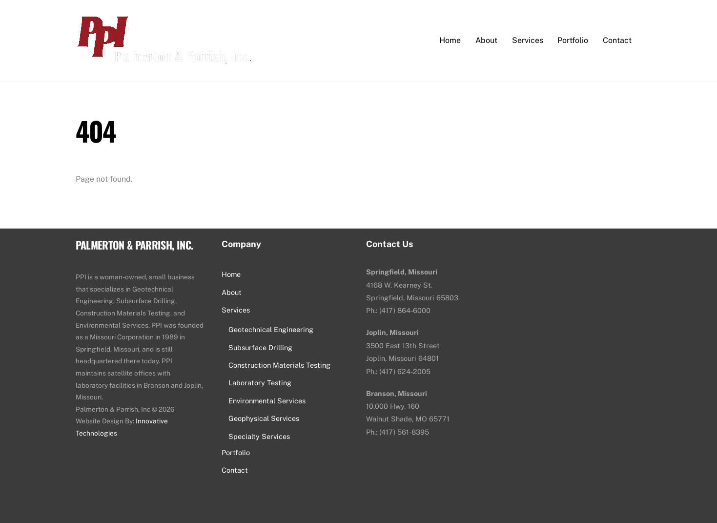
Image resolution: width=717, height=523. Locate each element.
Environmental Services (267, 401)
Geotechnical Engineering (270, 329)
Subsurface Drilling (260, 347)
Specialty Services (259, 436)
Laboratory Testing (259, 382)
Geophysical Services (263, 418)
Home (450, 40)
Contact (617, 40)
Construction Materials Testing (279, 365)
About (486, 40)
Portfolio (572, 40)
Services (527, 40)
